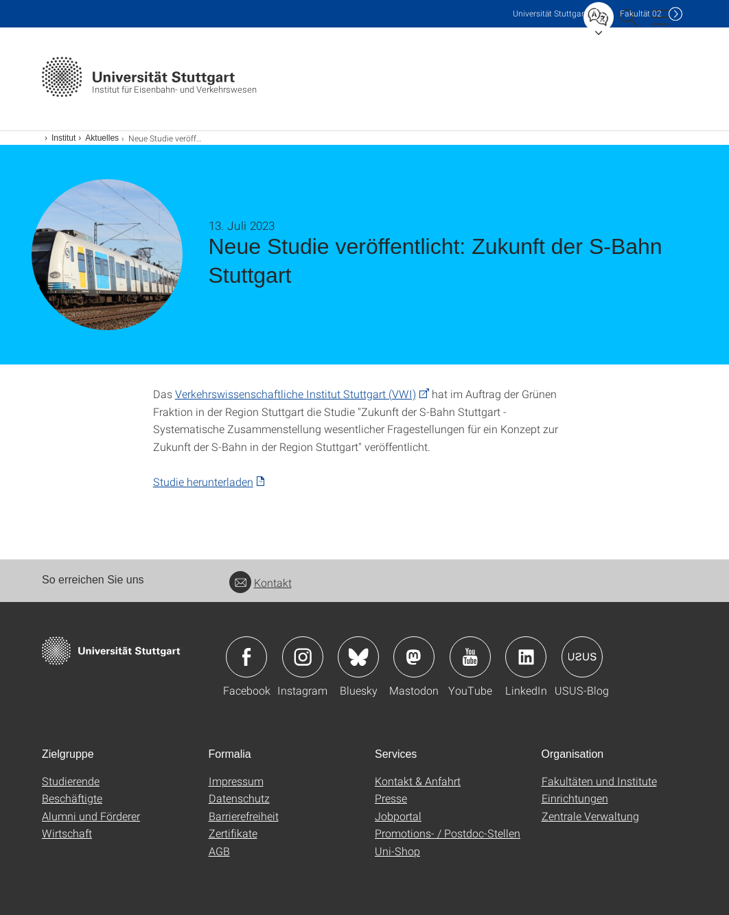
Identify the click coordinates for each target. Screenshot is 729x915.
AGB (219, 851)
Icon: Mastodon (414, 656)
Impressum (236, 781)
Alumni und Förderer (91, 816)
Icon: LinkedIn (525, 656)
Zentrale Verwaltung (590, 816)
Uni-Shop (397, 851)
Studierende (71, 781)
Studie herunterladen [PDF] (203, 481)
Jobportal (398, 816)
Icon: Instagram (302, 656)
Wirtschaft (67, 833)
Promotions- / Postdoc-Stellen (447, 833)
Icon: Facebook (246, 656)
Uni (550, 13)
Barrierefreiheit (244, 816)
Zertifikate (233, 833)
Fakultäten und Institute (599, 781)
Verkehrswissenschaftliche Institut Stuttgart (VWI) (295, 393)
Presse (391, 798)
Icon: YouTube (470, 656)
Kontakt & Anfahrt (418, 781)
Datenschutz (239, 798)
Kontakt (260, 582)
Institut (63, 138)
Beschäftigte (72, 798)
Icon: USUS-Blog (582, 656)
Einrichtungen (575, 798)
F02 (641, 13)
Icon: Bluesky (358, 656)
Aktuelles (102, 138)
